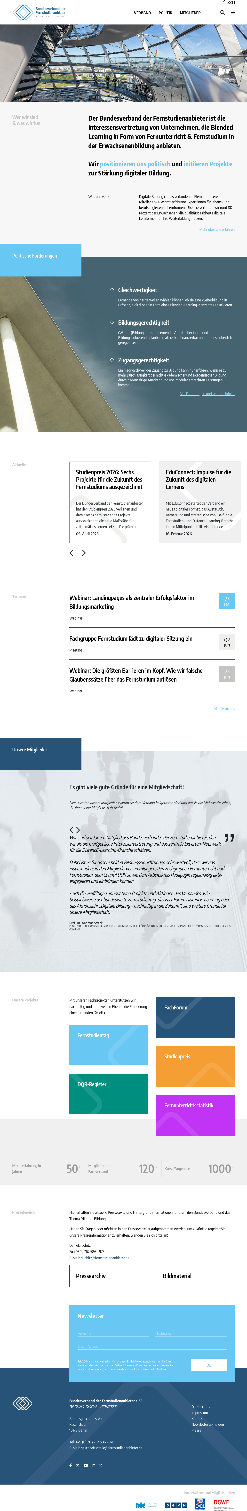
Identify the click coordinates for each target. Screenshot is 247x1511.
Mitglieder (190, 12)
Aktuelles (19, 464)
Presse (196, 1430)
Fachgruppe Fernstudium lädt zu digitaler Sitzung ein (130, 638)
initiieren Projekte (208, 164)
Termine (19, 596)
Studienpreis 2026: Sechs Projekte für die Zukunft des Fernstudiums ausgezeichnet (109, 479)
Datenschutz (200, 1406)
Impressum (199, 1412)
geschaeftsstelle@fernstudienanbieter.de (112, 1447)
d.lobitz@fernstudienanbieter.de (105, 1257)
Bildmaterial (177, 1275)
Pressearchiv (91, 1275)
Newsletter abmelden (207, 1424)
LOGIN (229, 2)
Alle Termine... (224, 708)
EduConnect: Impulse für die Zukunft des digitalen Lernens (198, 479)
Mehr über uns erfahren (217, 229)
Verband (142, 12)
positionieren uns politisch (135, 164)
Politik (165, 12)
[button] (71, 554)
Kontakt (197, 1418)
